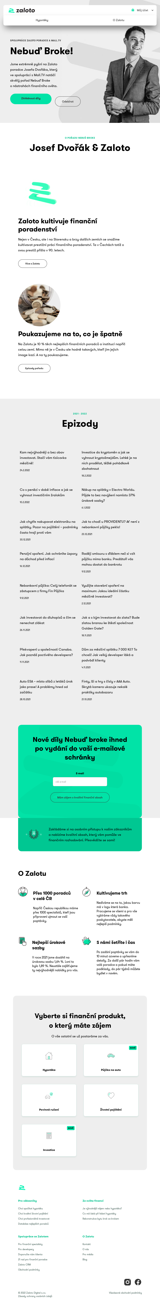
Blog (85, 1259)
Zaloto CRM (24, 1264)
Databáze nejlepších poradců (33, 1223)
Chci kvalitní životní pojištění (33, 1213)
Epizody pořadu (34, 368)
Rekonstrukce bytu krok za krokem (101, 1218)
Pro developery (26, 1249)
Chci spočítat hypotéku (30, 1208)
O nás (86, 1249)
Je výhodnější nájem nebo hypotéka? (102, 1208)
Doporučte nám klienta (30, 1254)
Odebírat (68, 101)
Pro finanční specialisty (30, 1244)
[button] (42, 20)
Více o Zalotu (32, 263)
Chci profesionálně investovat (33, 1218)
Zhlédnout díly (31, 98)
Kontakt (87, 1244)
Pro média (88, 1254)
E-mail (80, 773)
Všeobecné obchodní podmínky (125, 1292)
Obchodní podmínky (29, 1269)
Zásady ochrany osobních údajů (35, 1296)
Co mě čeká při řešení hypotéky (99, 1213)
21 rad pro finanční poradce (32, 1259)
